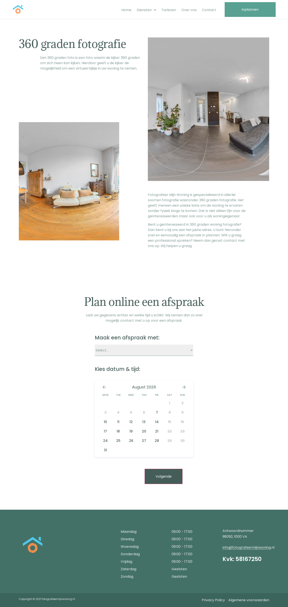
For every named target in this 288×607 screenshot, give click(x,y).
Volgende (164, 476)
